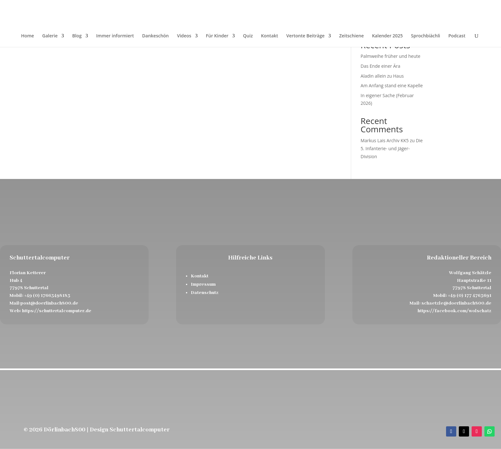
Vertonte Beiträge (305, 36)
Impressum (203, 284)
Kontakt (269, 36)
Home (27, 36)
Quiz (248, 36)
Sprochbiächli (425, 36)
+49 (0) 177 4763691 (469, 295)
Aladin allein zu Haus (382, 76)
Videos (184, 36)
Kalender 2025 (387, 36)
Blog (76, 36)
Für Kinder (217, 36)
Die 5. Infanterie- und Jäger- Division (392, 148)
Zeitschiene (351, 36)
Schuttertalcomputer (140, 430)
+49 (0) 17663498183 (47, 295)
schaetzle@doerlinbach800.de (456, 303)
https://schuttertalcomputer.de (56, 311)
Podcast (456, 36)
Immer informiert (115, 36)
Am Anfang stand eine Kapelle (392, 85)
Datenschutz (205, 293)
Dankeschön (155, 36)
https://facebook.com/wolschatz (454, 311)
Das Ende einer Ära (380, 66)
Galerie (50, 36)
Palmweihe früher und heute (390, 56)
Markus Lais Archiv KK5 (385, 140)
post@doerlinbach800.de (49, 303)
